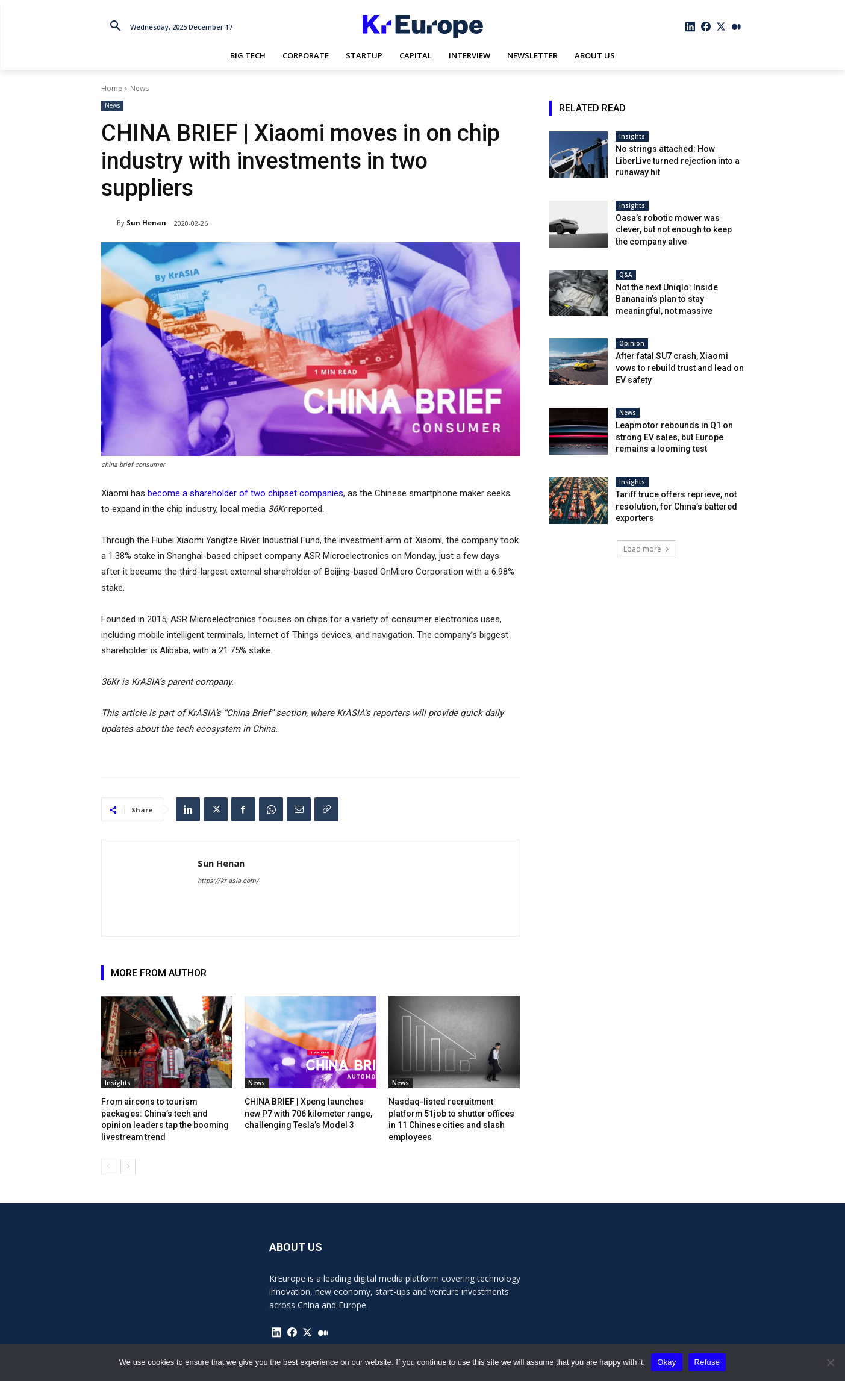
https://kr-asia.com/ (228, 881)
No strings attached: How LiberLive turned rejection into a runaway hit (678, 160)
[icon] (690, 26)
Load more (646, 549)
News (139, 88)
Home (111, 88)
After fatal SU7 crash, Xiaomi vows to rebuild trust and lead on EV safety (680, 367)
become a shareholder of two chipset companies (245, 493)
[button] (115, 26)
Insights (118, 1083)
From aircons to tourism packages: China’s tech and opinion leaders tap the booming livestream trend (166, 1112)
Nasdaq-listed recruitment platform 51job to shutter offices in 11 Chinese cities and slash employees (452, 1112)
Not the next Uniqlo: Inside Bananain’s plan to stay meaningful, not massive (667, 299)
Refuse (707, 1362)
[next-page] (128, 1153)
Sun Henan (146, 222)
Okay (666, 1362)
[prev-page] (108, 1153)
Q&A (625, 274)
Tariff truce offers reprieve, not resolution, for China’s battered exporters (676, 506)
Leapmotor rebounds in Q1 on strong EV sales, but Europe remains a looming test (674, 437)
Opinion (631, 343)
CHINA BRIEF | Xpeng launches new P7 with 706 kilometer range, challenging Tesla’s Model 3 (308, 1112)
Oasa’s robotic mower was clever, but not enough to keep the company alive (674, 229)
